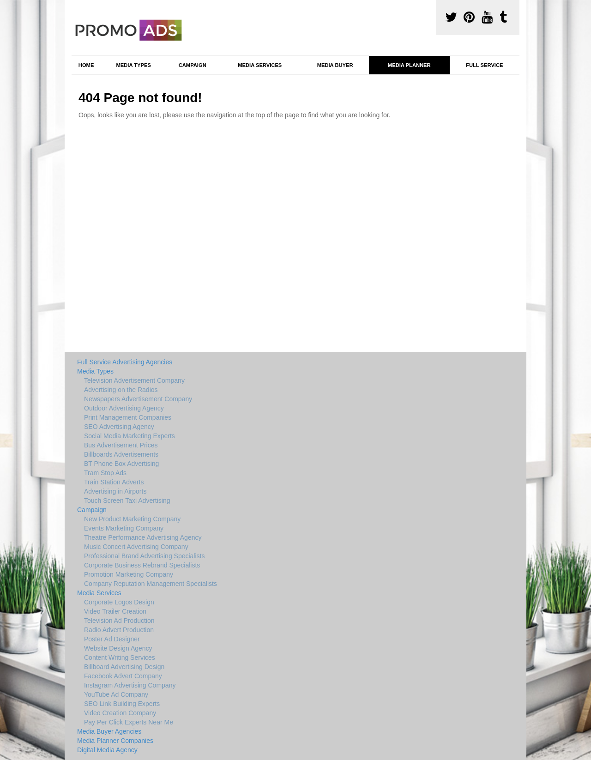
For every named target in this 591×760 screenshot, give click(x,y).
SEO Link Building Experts (122, 703)
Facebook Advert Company (123, 676)
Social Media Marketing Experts (129, 436)
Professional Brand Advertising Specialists (144, 556)
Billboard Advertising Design (124, 666)
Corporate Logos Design (119, 602)
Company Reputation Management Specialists (150, 583)
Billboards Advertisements (121, 454)
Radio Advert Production (119, 629)
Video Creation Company (120, 713)
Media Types (133, 65)
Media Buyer (335, 65)
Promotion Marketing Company (128, 574)
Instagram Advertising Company (129, 685)
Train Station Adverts (114, 482)
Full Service (484, 65)
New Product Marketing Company (132, 519)
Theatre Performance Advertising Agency (142, 537)
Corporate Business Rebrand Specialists (142, 565)
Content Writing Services (119, 657)
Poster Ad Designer (112, 639)
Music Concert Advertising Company (136, 546)
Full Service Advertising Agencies (124, 362)
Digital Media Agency (107, 750)
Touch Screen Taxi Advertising (127, 500)
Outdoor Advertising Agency (124, 408)
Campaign (192, 65)
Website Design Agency (118, 648)
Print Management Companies (127, 417)
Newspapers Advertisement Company (138, 399)
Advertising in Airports (115, 491)
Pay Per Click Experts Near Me (128, 722)
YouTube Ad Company (116, 694)
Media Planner (409, 65)
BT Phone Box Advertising (121, 463)
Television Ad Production (119, 620)
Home (86, 65)
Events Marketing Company (123, 528)
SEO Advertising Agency (119, 426)
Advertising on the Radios (121, 389)
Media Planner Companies (115, 740)
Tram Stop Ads (105, 473)
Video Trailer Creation (115, 611)
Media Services (260, 65)
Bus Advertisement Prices (121, 445)
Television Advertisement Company (134, 380)
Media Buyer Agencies (109, 731)
